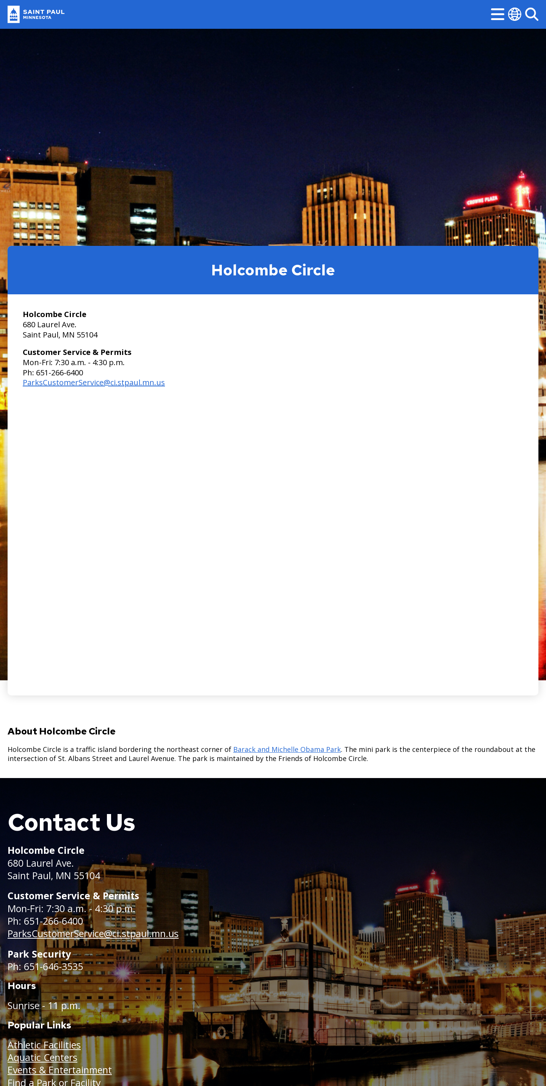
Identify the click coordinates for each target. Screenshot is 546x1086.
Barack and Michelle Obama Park (287, 749)
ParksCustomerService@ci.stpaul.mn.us (94, 382)
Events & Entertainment (60, 1069)
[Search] (531, 14)
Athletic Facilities (44, 1044)
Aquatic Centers (42, 1057)
